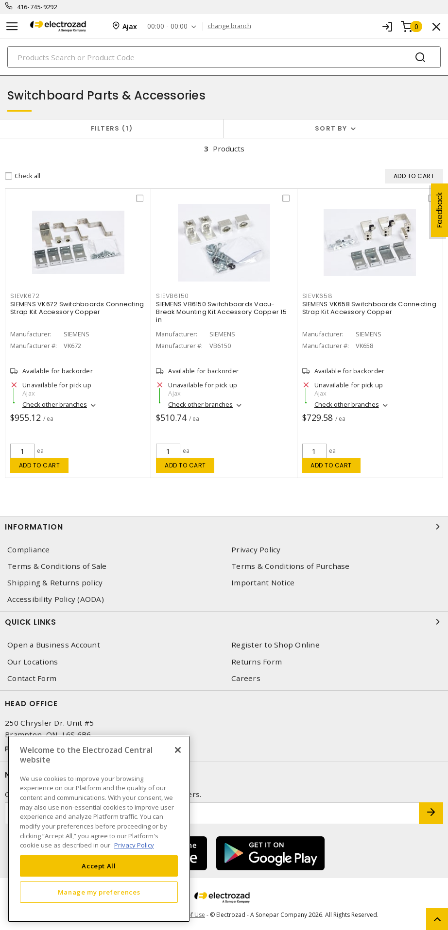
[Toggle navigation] (12, 26)
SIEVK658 (317, 296)
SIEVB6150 (172, 296)
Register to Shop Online (275, 644)
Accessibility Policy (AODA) (55, 599)
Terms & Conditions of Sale (57, 566)
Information (224, 526)
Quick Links (224, 621)
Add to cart (39, 465)
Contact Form (31, 678)
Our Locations (32, 661)
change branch (229, 26)
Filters (112, 128)
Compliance (28, 549)
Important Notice (262, 582)
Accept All (99, 866)
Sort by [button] (331, 128)
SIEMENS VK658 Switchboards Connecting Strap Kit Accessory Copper (369, 308)
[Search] (224, 57)
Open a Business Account (53, 644)
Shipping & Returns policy (55, 582)
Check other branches (54, 404)
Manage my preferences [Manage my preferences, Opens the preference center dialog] (99, 892)
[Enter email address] (212, 813)
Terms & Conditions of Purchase (290, 566)
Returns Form (256, 661)
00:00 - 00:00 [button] (167, 26)
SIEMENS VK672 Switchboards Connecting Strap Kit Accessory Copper (77, 308)
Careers (245, 678)
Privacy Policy (256, 549)
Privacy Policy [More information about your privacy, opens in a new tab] (134, 845)
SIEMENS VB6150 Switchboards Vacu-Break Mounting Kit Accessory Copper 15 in (221, 312)
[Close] (178, 750)
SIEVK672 (25, 296)
